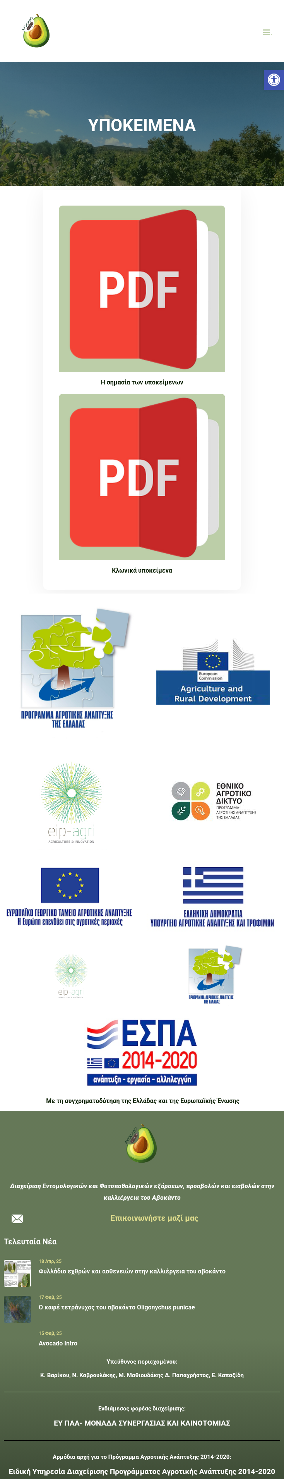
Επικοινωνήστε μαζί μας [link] (154, 1218)
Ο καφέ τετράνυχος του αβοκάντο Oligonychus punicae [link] (117, 1307)
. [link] (267, 32)
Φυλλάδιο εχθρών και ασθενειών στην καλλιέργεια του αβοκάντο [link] (132, 1271)
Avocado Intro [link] (58, 1343)
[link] (274, 80)
